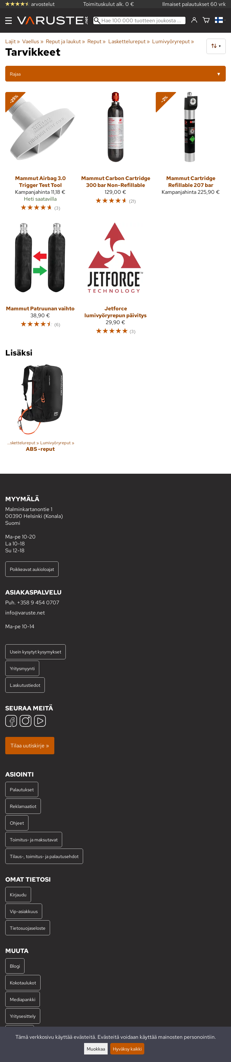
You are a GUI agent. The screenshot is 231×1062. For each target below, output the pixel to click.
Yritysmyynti (22, 668)
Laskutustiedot (25, 685)
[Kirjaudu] (194, 20)
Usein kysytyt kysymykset (35, 652)
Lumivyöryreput (173, 41)
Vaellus (32, 41)
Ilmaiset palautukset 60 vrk (194, 4)
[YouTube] (40, 721)
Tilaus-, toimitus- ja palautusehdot (44, 856)
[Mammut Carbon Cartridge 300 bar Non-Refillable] (115, 154)
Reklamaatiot (23, 806)
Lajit (12, 41)
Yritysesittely (23, 1016)
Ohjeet (17, 823)
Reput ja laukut (65, 41)
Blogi (15, 966)
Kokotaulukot (23, 983)
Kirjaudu (18, 894)
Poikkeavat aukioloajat (32, 569)
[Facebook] (11, 721)
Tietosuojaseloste (27, 928)
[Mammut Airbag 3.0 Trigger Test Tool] (40, 154)
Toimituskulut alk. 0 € (108, 4)
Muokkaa (96, 1049)
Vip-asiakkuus (24, 911)
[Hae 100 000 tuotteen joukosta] (139, 20)
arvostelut (30, 4)
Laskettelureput (129, 41)
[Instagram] (25, 721)
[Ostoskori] (206, 20)
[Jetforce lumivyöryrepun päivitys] (115, 282)
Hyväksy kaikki (127, 1049)
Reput (96, 41)
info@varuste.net (25, 612)
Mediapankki (22, 999)
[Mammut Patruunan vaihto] (40, 282)
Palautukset (22, 789)
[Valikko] (8, 20)
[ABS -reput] (40, 413)
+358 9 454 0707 (38, 602)
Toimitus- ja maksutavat (34, 839)
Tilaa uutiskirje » (29, 745)
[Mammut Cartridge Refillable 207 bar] (191, 154)
